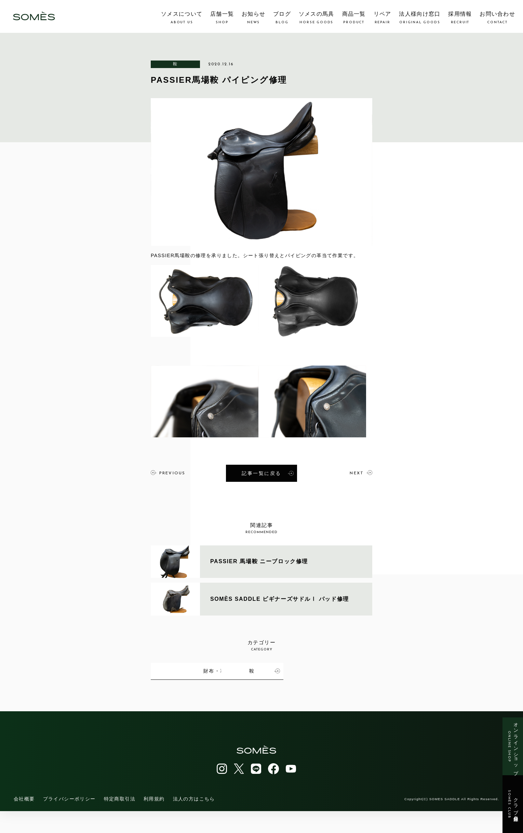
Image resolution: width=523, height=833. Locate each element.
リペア (382, 17)
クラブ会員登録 (513, 804)
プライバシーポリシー (69, 820)
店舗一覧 (222, 17)
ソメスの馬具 (316, 17)
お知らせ (253, 17)
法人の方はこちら (194, 820)
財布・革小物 (344, 670)
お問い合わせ (497, 17)
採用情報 (460, 17)
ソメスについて (181, 17)
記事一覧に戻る (268, 473)
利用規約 (154, 820)
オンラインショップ (513, 746)
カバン (273, 670)
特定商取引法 (119, 820)
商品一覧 (354, 17)
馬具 (199, 670)
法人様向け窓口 (419, 17)
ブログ (282, 17)
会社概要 (24, 820)
